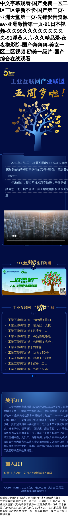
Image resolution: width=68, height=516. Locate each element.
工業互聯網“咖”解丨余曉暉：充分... (30, 341)
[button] (32, 376)
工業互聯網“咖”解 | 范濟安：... (27, 330)
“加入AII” (15, 472)
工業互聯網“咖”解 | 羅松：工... (27, 363)
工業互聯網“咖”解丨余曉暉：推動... (30, 319)
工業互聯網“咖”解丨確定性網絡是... (30, 336)
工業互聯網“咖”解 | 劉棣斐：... (27, 347)
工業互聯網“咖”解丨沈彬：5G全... (29, 352)
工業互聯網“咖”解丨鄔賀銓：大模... (30, 325)
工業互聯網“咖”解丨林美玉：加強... (30, 358)
